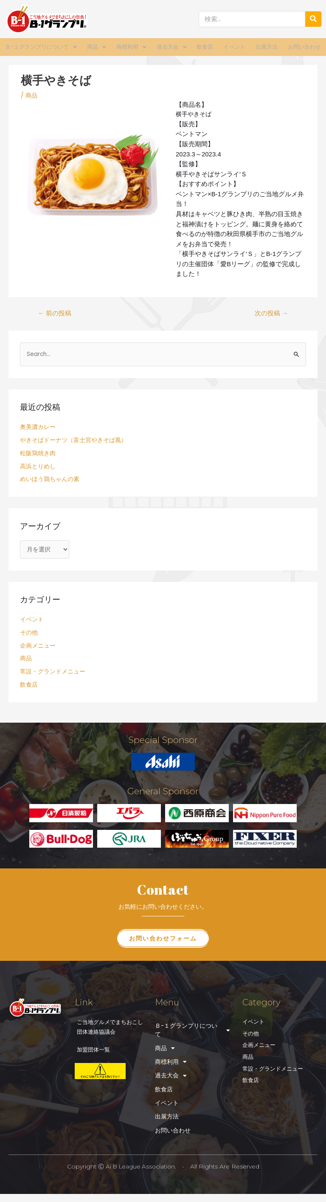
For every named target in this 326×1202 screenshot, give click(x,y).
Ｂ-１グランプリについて (41, 47)
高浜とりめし (38, 466)
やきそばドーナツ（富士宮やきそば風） (73, 440)
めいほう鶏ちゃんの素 (49, 479)
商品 (96, 47)
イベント (234, 47)
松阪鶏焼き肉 (38, 453)
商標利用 (131, 47)
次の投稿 (271, 313)
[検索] (313, 19)
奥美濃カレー (38, 427)
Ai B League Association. (140, 1169)
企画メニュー (38, 645)
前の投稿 (54, 313)
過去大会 (172, 47)
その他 (29, 632)
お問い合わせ (304, 47)
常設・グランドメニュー (52, 671)
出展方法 (267, 47)
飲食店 (205, 47)
